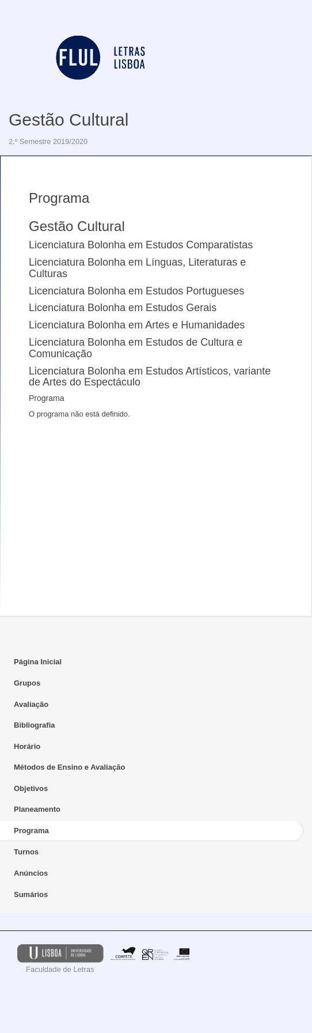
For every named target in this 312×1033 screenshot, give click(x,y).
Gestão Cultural (68, 119)
